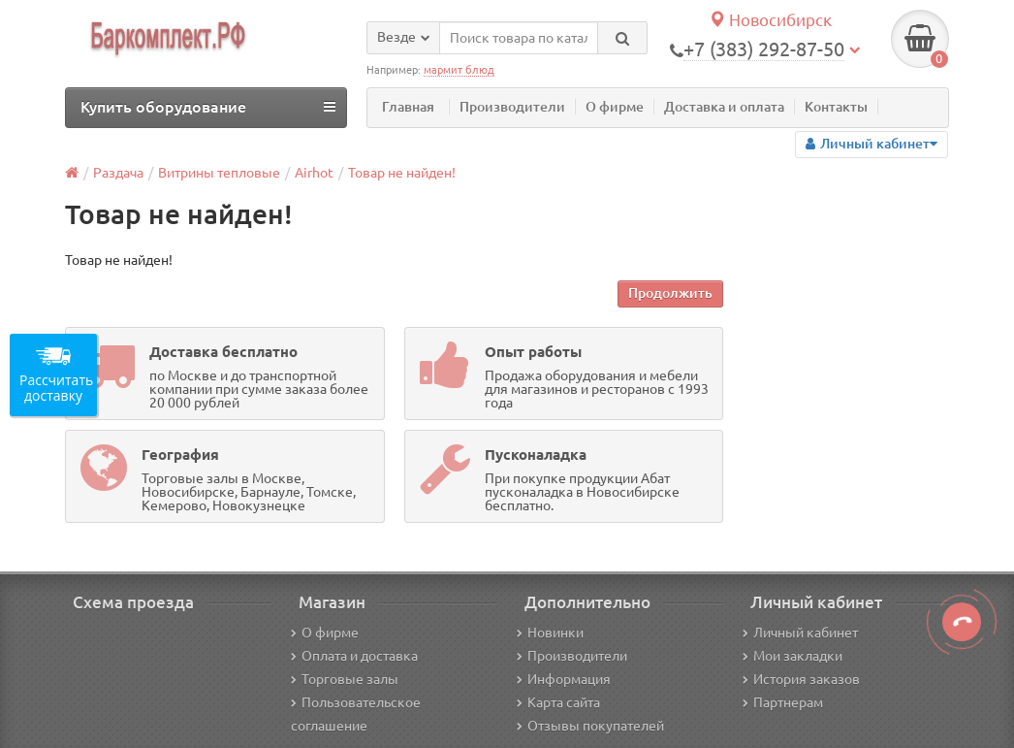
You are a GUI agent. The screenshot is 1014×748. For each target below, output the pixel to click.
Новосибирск (770, 20)
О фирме (615, 106)
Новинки (550, 632)
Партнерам (783, 702)
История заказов (801, 679)
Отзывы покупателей (590, 725)
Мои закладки (792, 656)
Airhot (314, 172)
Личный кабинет (800, 632)
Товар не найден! (402, 172)
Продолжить (670, 293)
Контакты (836, 106)
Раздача (118, 172)
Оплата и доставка (354, 656)
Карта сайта (558, 702)
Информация (564, 679)
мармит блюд (459, 70)
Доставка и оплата (724, 106)
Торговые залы (344, 679)
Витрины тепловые (219, 172)
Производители (512, 106)
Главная (408, 106)
